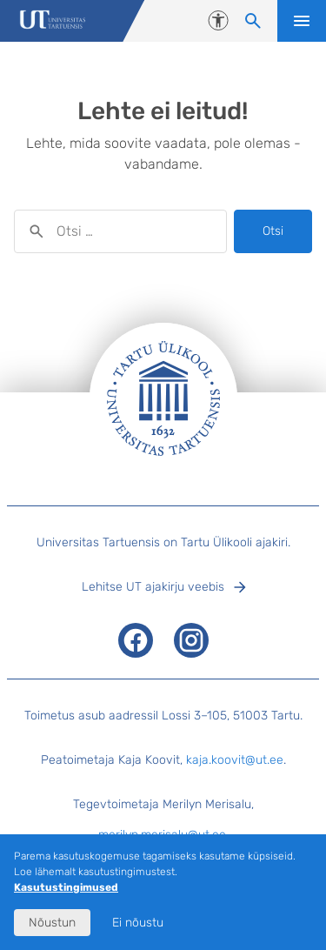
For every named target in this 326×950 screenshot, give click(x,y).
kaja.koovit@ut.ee (234, 760)
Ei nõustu (137, 922)
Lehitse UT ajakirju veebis (153, 586)
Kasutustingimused (66, 887)
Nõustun (52, 922)
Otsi (273, 231)
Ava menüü (301, 21)
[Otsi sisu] (253, 20)
